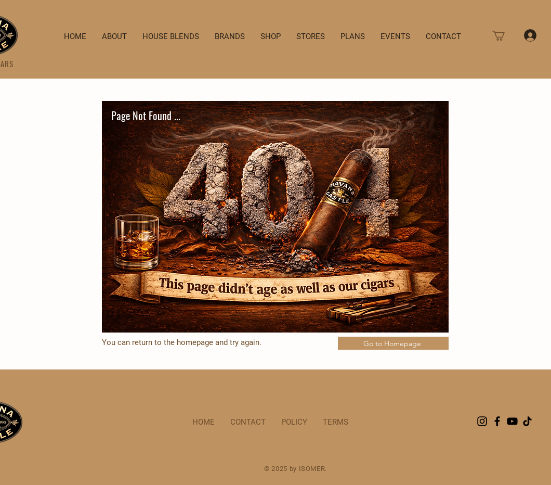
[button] (504, 36)
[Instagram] (482, 421)
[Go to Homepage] (393, 343)
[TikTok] (527, 421)
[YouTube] (512, 421)
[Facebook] (497, 421)
